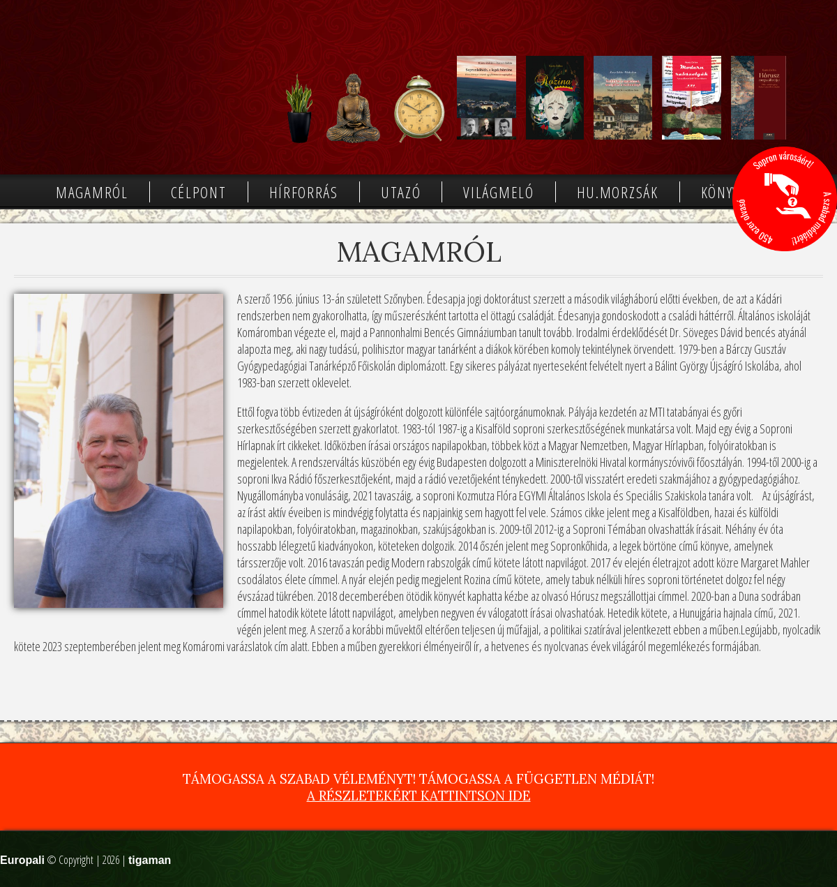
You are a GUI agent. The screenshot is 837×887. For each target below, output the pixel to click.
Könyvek (728, 191)
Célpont (199, 191)
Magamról (92, 191)
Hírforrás (303, 191)
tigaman (149, 860)
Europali (22, 860)
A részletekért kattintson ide (419, 795)
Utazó (401, 191)
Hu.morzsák (617, 191)
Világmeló (498, 191)
